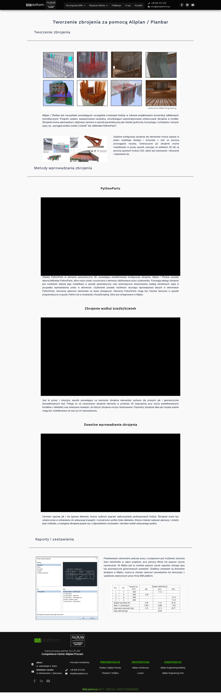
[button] (76, 5)
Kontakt (69, 11)
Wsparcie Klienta (100, 5)
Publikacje (119, 5)
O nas (131, 5)
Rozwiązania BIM (76, 5)
